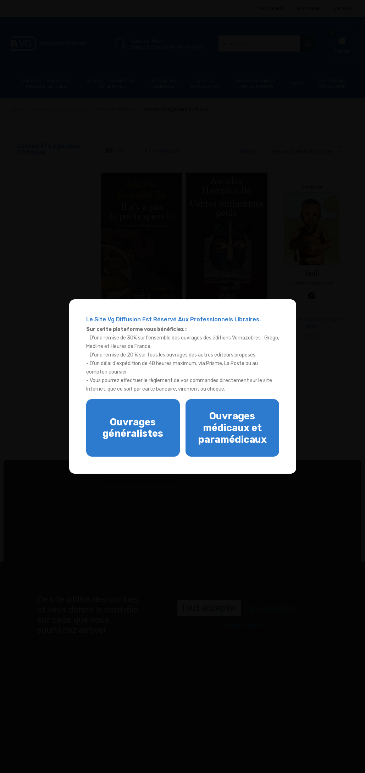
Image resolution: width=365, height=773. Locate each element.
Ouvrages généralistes (133, 428)
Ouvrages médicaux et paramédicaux (232, 427)
